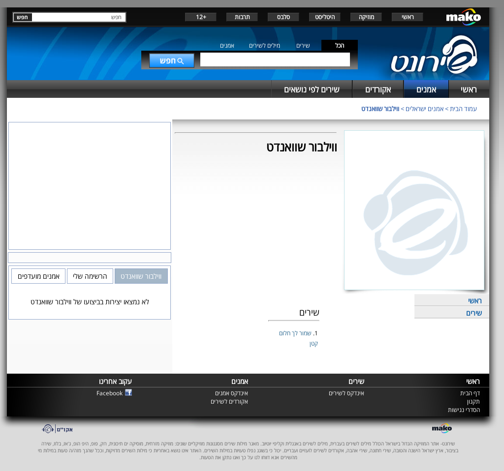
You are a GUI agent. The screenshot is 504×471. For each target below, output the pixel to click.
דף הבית (470, 393)
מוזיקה (366, 17)
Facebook (109, 393)
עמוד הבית (463, 108)
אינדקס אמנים (231, 393)
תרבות (242, 17)
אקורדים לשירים (229, 401)
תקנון (473, 401)
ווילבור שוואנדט (380, 108)
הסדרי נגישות (464, 410)
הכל (339, 45)
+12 (201, 17)
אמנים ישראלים (424, 108)
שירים (303, 45)
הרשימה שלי (90, 276)
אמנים (227, 45)
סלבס (283, 17)
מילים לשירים (264, 45)
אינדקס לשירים (346, 393)
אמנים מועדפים (39, 276)
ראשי (408, 17)
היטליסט (325, 17)
